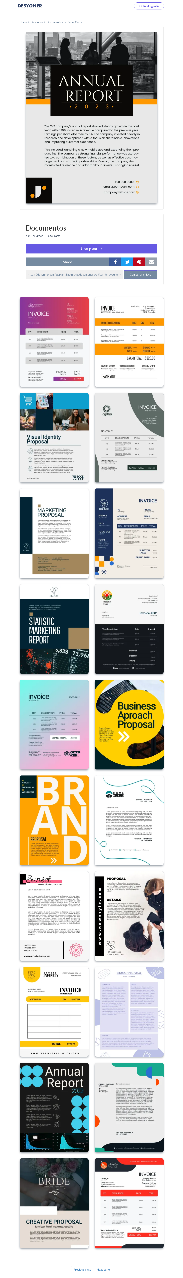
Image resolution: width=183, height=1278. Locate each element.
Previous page (82, 1269)
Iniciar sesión (118, 6)
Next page (103, 1269)
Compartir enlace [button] (140, 274)
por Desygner (34, 235)
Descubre (37, 22)
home (23, 22)
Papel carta (53, 235)
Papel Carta (74, 22)
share (67, 262)
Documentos (55, 22)
